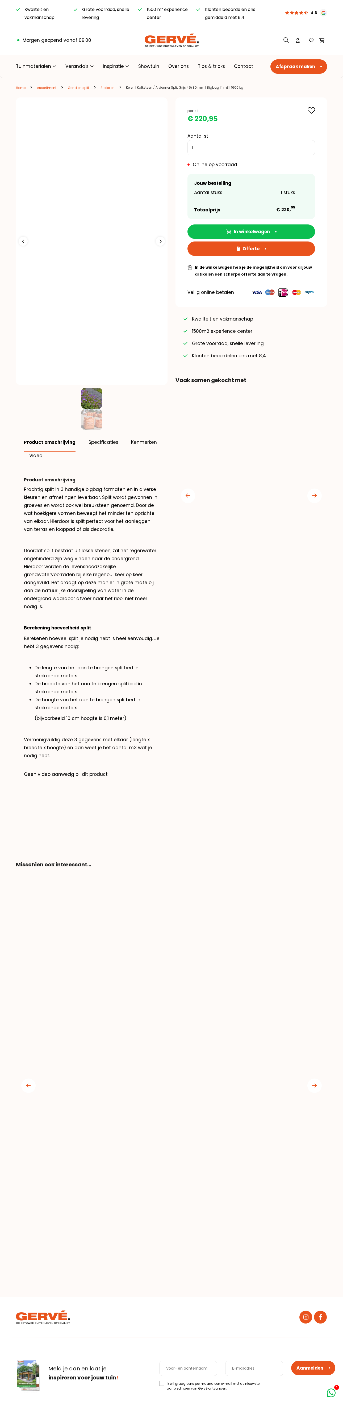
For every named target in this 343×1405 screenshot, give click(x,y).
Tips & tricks (211, 66)
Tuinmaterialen (33, 66)
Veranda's (77, 66)
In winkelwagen (248, 231)
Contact (243, 66)
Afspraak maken (295, 66)
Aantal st (197, 136)
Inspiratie (113, 66)
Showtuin (148, 66)
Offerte (248, 248)
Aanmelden (309, 1371)
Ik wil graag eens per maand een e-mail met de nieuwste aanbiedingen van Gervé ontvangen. (213, 1389)
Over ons (178, 66)
